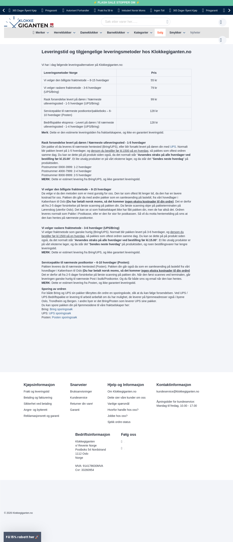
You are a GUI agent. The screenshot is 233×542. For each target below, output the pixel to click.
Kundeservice (79, 393)
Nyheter (195, 32)
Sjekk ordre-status (118, 418)
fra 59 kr (105, 10)
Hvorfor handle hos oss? (122, 405)
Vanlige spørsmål (118, 399)
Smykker (175, 32)
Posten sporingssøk (64, 313)
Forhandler (77, 10)
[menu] (116, 32)
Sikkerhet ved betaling (38, 399)
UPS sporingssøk (60, 309)
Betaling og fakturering (38, 393)
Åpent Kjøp (24, 10)
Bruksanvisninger (81, 387)
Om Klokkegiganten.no (121, 387)
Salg (160, 32)
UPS (173, 142)
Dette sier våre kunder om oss (126, 393)
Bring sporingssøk (61, 305)
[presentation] (4, 10)
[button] (22, 537)
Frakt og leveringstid (36, 387)
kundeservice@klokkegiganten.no (177, 387)
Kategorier (141, 32)
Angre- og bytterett (35, 405)
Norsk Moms (133, 10)
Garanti (75, 405)
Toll (159, 10)
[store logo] (29, 22)
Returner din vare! (81, 399)
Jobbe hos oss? (117, 411)
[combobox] (129, 22)
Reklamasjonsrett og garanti (41, 411)
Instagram (130, 444)
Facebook (130, 437)
